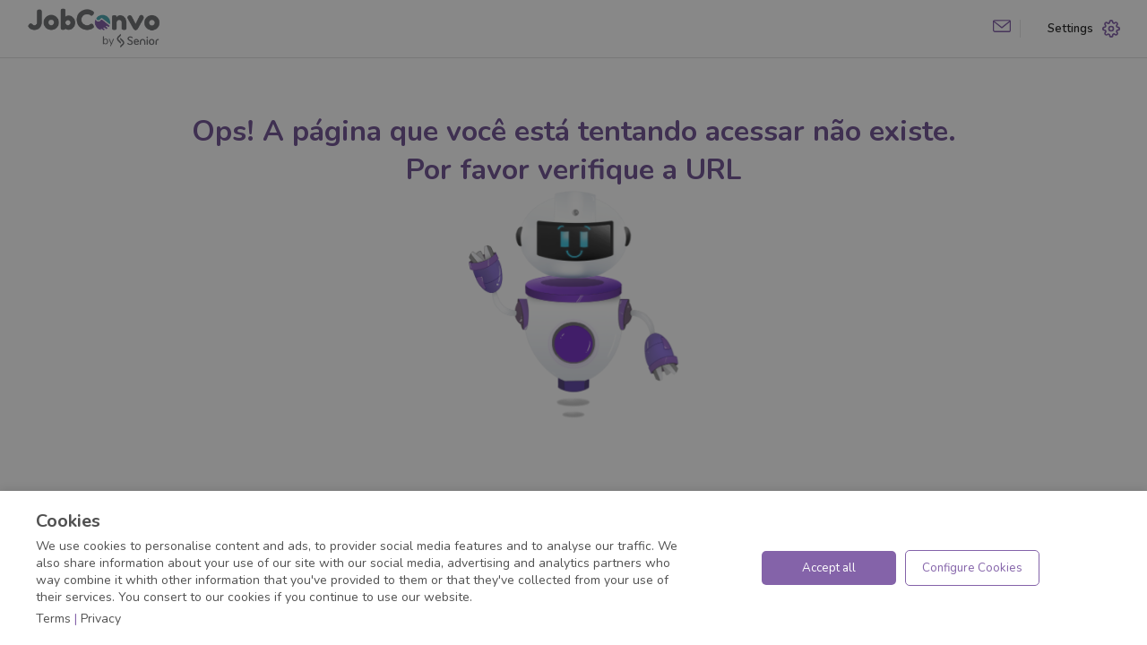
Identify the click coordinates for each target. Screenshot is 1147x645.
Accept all (829, 568)
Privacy (101, 618)
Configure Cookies (972, 568)
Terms (53, 618)
